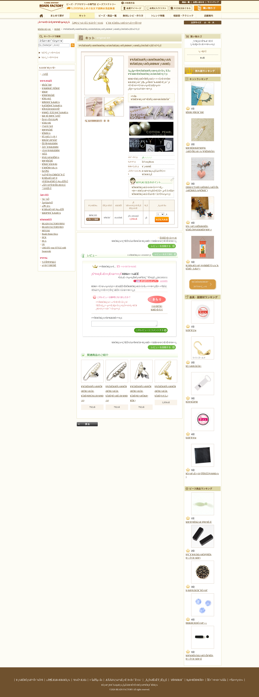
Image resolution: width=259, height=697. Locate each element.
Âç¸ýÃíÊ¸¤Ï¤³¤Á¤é (180, 8)
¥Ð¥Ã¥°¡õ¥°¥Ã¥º (49, 140)
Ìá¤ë (87, 424)
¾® (205, 22)
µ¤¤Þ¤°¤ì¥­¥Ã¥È (49, 265)
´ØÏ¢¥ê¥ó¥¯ (176, 680)
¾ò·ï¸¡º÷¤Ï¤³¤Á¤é (50, 57)
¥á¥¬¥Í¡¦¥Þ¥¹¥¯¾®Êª (51, 116)
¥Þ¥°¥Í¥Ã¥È (47, 161)
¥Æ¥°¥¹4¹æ (191, 437)
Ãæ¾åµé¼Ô (47, 202)
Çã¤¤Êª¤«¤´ (207, 8)
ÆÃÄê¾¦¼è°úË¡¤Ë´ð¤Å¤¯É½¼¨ (123, 680)
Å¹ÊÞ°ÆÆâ (208, 15)
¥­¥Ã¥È (82, 15)
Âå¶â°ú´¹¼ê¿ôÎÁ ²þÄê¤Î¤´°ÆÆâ (87, 23)
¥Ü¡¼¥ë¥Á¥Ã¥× (194, 366)
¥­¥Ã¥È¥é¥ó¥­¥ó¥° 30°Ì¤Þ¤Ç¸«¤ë (200, 284)
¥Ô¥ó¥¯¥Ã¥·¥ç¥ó (49, 164)
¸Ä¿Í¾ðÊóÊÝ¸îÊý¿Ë (156, 680)
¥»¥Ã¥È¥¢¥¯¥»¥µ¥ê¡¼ (52, 105)
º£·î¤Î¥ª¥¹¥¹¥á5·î (49, 262)
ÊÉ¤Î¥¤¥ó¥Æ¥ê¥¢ (50, 143)
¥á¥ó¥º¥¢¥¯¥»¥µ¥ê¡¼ (51, 213)
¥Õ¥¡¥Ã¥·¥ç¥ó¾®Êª (51, 109)
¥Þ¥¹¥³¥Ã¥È (47, 130)
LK (43, 244)
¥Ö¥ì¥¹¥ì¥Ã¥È (48, 95)
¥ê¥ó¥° (45, 92)
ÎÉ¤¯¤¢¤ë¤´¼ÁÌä (216, 680)
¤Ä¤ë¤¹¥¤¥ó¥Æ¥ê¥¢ (51, 150)
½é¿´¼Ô (45, 199)
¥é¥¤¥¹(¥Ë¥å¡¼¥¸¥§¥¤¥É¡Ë (199, 522)
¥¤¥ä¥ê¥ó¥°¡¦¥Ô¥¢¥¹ (51, 88)
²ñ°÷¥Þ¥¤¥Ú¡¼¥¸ (132, 8)
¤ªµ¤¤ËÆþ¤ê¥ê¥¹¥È (156, 8)
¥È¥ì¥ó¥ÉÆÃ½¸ (158, 15)
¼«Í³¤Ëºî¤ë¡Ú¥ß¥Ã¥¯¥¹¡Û (53, 174)
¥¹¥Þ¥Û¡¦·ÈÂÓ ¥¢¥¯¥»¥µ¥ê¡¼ (55, 112)
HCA (44, 241)
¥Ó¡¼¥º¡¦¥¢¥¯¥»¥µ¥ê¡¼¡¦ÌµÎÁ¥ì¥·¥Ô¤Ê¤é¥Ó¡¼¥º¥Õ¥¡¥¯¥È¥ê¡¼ (129, 685)
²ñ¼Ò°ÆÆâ (80, 680)
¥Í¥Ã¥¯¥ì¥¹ (47, 85)
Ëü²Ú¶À (45, 171)
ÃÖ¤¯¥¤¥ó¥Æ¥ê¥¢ (50, 147)
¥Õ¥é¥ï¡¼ (46, 133)
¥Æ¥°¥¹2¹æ (191, 330)
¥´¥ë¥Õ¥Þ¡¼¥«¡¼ (49, 168)
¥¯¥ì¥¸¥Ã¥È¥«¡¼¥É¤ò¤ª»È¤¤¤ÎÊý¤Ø (123, 23)
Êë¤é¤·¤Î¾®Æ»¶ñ (50, 119)
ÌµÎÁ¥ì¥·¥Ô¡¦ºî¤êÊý (132, 15)
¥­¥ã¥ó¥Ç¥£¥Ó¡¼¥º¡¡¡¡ (196, 623)
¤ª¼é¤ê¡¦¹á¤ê (47, 126)
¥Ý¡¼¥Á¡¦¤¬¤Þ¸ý (49, 136)
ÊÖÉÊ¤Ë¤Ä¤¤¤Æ (168, 238)
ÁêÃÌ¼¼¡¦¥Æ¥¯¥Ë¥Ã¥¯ (183, 15)
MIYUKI (46, 230)
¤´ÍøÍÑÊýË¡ (128, 2)
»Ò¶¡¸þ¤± (46, 206)
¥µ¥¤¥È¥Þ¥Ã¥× (213, 2)
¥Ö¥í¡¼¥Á (46, 98)
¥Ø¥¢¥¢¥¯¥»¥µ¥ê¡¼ (51, 102)
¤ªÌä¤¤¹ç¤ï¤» (198, 2)
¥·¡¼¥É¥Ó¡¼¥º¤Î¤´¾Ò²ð (29, 680)
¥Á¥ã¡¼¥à (46, 123)
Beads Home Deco (50, 234)
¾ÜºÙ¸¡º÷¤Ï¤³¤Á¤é (51, 52)
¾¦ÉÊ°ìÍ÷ (185, 2)
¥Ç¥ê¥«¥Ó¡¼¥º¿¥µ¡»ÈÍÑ (53, 209)
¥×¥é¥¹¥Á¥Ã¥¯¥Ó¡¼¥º (197, 590)
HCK (44, 237)
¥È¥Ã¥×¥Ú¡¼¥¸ (44, 29)
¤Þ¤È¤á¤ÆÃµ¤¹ (56, 15)
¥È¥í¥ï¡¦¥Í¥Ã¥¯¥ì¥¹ (195, 112)
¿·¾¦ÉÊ (45, 74)
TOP (41, 15)
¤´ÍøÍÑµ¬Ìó (96, 680)
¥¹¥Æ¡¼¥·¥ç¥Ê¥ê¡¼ (50, 157)
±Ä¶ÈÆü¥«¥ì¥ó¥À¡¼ (58, 680)
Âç (213, 22)
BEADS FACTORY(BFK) (53, 224)
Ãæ (209, 22)
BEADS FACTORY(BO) (53, 227)
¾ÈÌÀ (44, 154)
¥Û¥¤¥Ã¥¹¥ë (192, 402)
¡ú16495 (164, 281)
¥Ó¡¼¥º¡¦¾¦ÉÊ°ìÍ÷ (107, 15)
